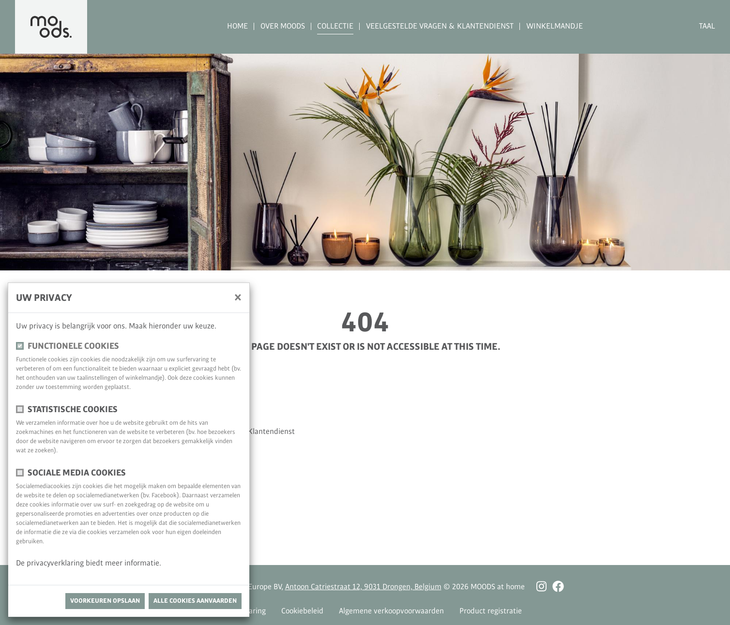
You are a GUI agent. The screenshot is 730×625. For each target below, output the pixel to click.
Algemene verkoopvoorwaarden (391, 611)
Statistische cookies (73, 409)
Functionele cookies (73, 346)
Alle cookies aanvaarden (195, 600)
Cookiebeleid (302, 611)
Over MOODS (282, 26)
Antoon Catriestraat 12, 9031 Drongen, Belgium (363, 587)
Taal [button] (707, 26)
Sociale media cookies (77, 472)
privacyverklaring (56, 563)
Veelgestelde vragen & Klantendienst (440, 26)
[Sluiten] (238, 297)
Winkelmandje (554, 26)
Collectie (335, 26)
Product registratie (490, 611)
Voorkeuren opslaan (105, 600)
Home (237, 26)
